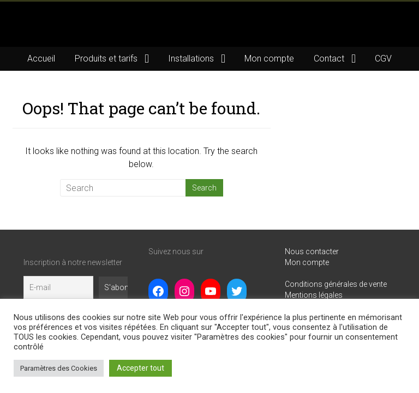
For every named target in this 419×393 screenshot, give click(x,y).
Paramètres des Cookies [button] (58, 368)
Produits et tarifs (106, 58)
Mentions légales (314, 295)
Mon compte (269, 58)
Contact (329, 58)
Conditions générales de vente (336, 284)
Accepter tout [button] (140, 368)
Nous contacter (312, 251)
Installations (191, 58)
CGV (383, 58)
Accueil (41, 58)
